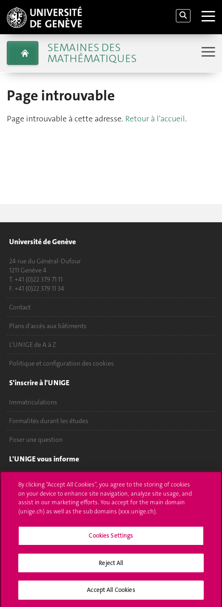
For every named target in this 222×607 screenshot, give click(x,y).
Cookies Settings (111, 540)
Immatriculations (33, 402)
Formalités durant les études (48, 421)
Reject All (111, 567)
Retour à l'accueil (155, 118)
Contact (20, 307)
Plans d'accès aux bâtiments (47, 326)
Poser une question (36, 439)
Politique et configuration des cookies (61, 363)
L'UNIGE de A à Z (32, 344)
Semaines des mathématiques (92, 53)
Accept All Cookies (111, 594)
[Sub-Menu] (207, 53)
